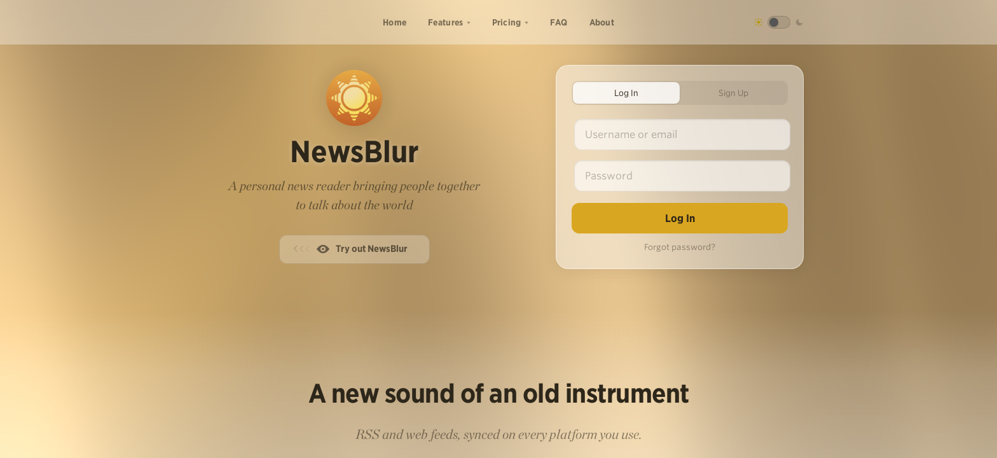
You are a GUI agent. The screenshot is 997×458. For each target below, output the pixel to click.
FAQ (559, 22)
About (602, 22)
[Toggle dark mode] (778, 22)
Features (445, 22)
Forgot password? (679, 247)
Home (394, 22)
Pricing (506, 22)
